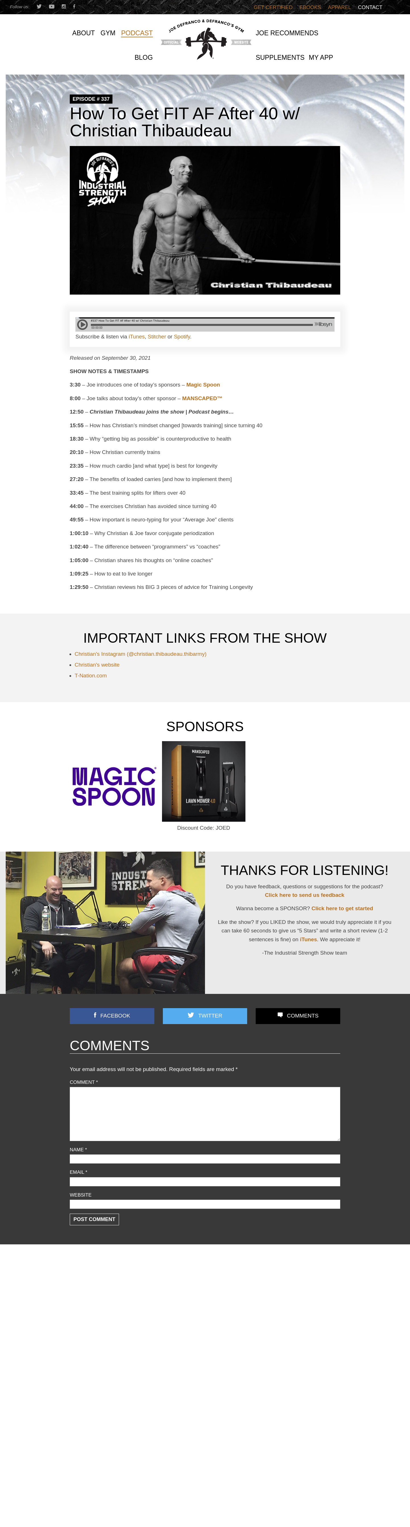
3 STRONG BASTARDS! (188, 1303)
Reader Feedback (88, 1337)
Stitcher (157, 337)
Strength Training (87, 1352)
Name (78, 1149)
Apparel (339, 7)
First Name (83, 1497)
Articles (77, 1283)
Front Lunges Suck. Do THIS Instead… (202, 1324)
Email (78, 1172)
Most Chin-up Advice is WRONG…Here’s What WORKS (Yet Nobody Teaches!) (296, 1315)
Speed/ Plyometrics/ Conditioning (103, 1344)
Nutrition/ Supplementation (97, 1314)
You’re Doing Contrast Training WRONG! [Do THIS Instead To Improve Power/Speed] (295, 1367)
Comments (303, 1016)
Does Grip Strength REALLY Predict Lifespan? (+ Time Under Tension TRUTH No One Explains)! (298, 1334)
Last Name (150, 1497)
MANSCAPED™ (202, 398)
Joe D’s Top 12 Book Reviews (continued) (205, 1345)
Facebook (115, 1016)
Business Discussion (91, 1291)
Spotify (182, 337)
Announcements (86, 1276)
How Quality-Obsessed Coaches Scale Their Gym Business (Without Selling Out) (294, 1282)
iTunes (137, 337)
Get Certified (273, 7)
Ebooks (310, 7)
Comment (84, 1082)
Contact (370, 7)
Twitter (210, 1016)
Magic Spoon (203, 385)
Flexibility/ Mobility (88, 1306)
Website (81, 1195)
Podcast (78, 1329)
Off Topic (79, 1322)
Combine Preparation (91, 1298)
